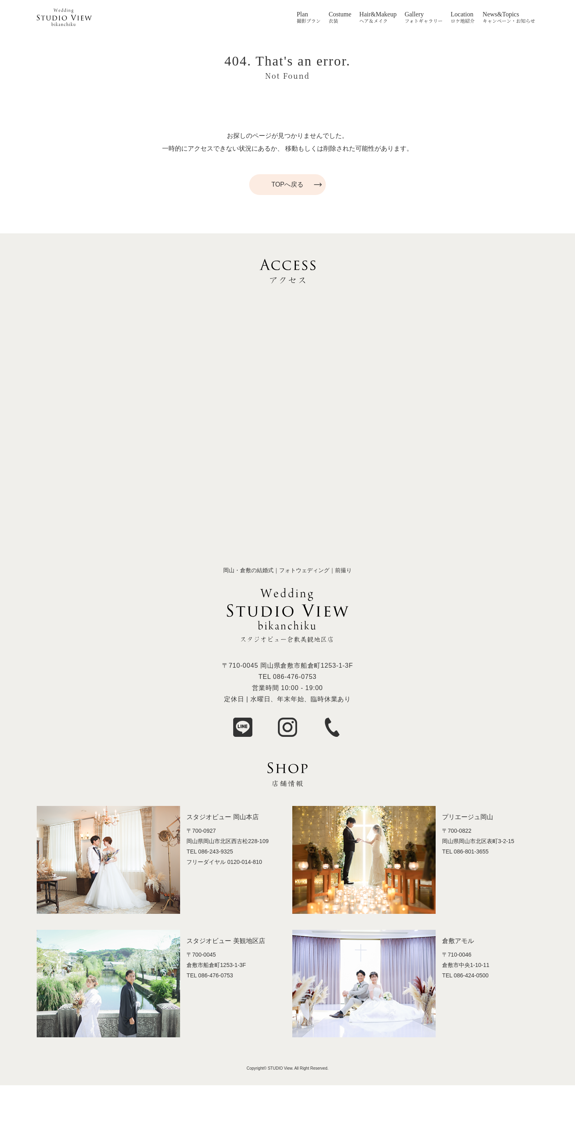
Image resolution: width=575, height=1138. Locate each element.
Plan (302, 14)
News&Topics (501, 14)
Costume (340, 14)
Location (462, 14)
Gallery (414, 14)
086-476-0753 (295, 676)
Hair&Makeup (378, 14)
